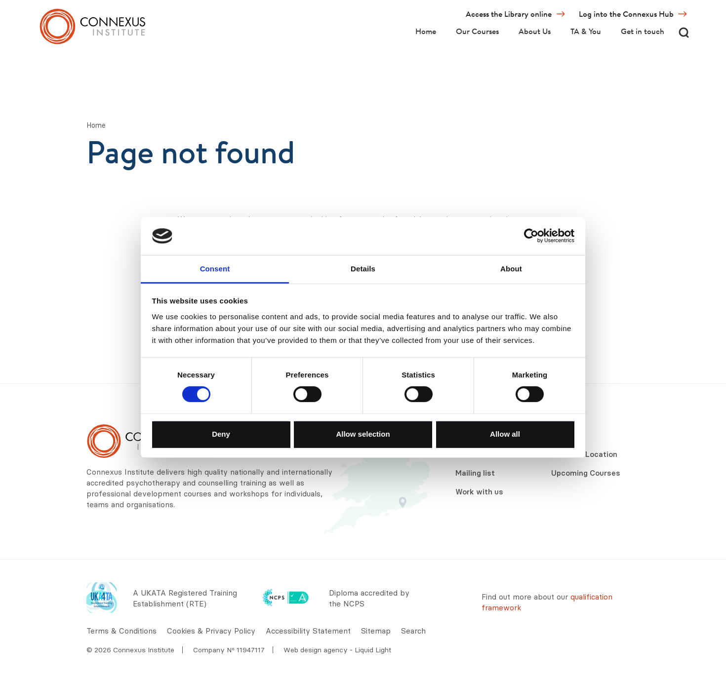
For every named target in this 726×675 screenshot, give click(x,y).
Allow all (505, 433)
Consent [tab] (215, 268)
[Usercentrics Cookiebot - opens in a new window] (531, 235)
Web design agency (316, 649)
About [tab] (511, 268)
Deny (221, 433)
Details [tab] (363, 268)
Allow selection (363, 433)
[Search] (683, 32)
